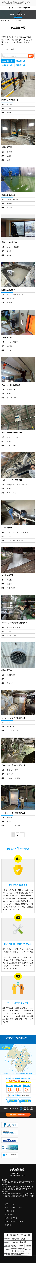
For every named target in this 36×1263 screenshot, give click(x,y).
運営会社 (8, 1225)
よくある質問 (9, 1214)
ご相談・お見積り (11, 1218)
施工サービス (9, 1204)
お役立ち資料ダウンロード (14, 1221)
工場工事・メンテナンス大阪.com (18, 8)
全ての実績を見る (8, 61)
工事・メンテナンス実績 (13, 1208)
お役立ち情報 (9, 1211)
